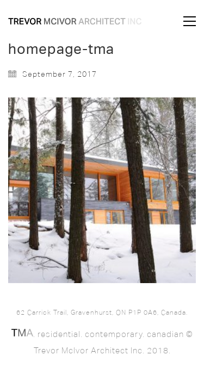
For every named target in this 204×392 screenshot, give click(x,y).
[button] (189, 21)
